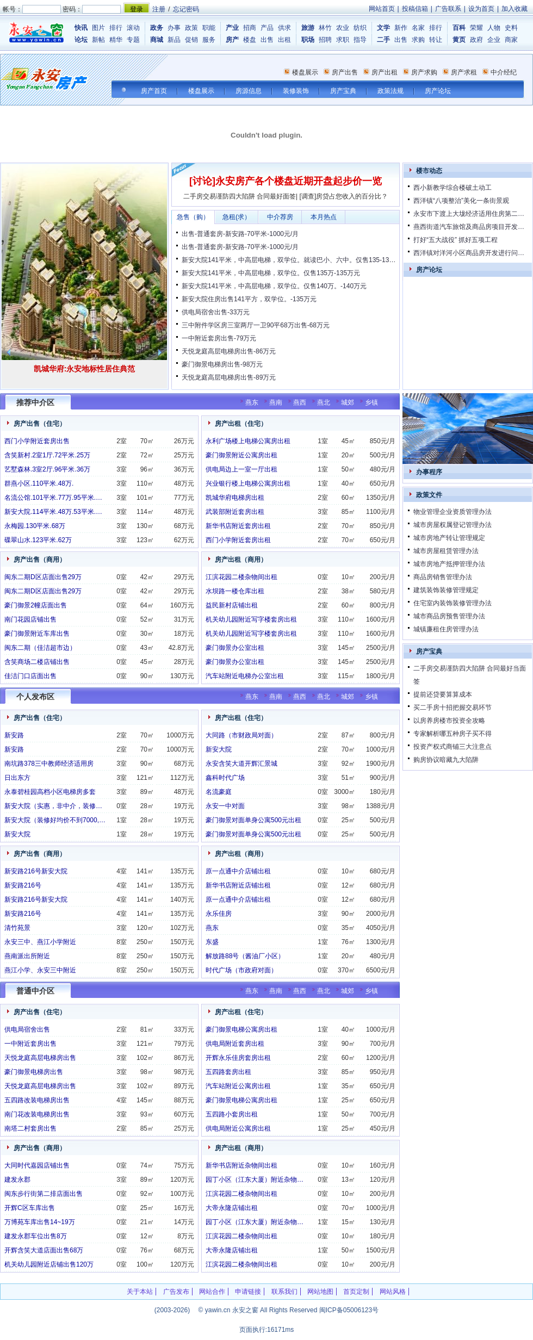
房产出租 (384, 72)
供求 (284, 28)
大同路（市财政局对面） (241, 735)
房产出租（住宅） (241, 423)
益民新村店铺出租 (232, 605)
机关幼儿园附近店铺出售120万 (49, 1264)
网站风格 (393, 1291)
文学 (383, 28)
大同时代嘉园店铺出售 (37, 1165)
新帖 (98, 40)
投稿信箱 (415, 9)
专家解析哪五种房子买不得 (452, 733)
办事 (174, 28)
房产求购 (424, 72)
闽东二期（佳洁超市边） (40, 648)
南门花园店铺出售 (30, 619)
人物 (493, 28)
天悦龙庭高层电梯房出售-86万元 (229, 351)
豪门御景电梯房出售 (33, 1072)
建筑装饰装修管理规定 (446, 590)
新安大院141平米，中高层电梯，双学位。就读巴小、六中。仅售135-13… (288, 260)
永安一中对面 (225, 806)
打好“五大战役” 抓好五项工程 (455, 240)
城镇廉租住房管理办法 (446, 629)
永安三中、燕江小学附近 (40, 942)
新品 (174, 40)
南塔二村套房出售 (30, 1128)
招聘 (325, 40)
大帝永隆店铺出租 (232, 1208)
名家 (418, 28)
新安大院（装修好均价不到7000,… (55, 820)
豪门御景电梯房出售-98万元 (222, 364)
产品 (267, 28)
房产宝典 (343, 91)
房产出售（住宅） (40, 423)
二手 (383, 40)
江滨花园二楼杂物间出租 (241, 577)
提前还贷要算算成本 (442, 694)
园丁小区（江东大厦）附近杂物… (254, 1179)
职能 (208, 28)
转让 (435, 40)
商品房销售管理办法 (442, 577)
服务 (208, 40)
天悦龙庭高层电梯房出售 (40, 1058)
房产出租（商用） (241, 559)
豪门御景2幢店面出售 (35, 605)
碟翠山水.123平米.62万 (38, 540)
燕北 (323, 402)
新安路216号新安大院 (35, 871)
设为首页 (481, 9)
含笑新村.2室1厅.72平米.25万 (47, 455)
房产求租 (464, 72)
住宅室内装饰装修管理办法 (452, 603)
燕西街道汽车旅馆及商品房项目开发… (468, 227)
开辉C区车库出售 (29, 1208)
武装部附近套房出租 (235, 512)
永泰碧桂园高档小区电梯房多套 (50, 792)
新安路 (14, 735)
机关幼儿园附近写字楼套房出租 (251, 619)
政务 (156, 28)
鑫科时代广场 (225, 777)
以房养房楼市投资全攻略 (449, 720)
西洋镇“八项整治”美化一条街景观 (461, 200)
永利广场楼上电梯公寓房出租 (248, 441)
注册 (158, 9)
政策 (191, 28)
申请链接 (248, 1291)
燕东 (251, 402)
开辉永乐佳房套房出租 (238, 1058)
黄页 (459, 40)
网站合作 (212, 1291)
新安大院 (17, 834)
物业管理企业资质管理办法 (452, 512)
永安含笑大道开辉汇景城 (241, 763)
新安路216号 (22, 885)
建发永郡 (17, 1179)
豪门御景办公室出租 (235, 648)
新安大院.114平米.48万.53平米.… (53, 512)
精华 (115, 40)
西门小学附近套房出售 (37, 441)
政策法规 (390, 91)
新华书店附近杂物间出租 (241, 1165)
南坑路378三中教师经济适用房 (49, 763)
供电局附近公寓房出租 (238, 1128)
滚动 (133, 28)
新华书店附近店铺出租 (238, 885)
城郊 (347, 402)
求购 (418, 40)
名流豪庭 (219, 792)
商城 (156, 40)
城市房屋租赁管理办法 (446, 551)
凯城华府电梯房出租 (235, 497)
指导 (360, 40)
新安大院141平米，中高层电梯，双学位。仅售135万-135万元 (271, 273)
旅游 (307, 28)
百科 (459, 28)
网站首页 (382, 9)
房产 (232, 40)
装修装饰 (296, 91)
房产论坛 (438, 91)
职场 (307, 40)
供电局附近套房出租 (235, 1043)
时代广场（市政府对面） (241, 970)
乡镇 (371, 402)
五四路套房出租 (228, 1072)
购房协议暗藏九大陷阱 (446, 760)
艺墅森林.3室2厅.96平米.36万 (47, 469)
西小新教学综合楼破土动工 (452, 187)
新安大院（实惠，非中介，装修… (53, 806)
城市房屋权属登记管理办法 (452, 525)
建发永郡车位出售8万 (35, 1236)
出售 (267, 40)
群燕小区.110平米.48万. (38, 483)
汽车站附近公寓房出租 (238, 1086)
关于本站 (140, 1291)
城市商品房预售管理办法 (449, 616)
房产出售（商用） (40, 559)
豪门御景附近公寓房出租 (241, 455)
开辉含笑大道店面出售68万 (43, 1250)
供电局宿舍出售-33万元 (216, 312)
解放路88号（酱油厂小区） (245, 956)
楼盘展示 (305, 72)
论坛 (81, 40)
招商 (249, 28)
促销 (191, 40)
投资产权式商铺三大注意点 (452, 746)
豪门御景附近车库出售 (37, 633)
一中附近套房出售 (30, 1043)
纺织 (360, 28)
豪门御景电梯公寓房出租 (241, 1029)
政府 (476, 40)
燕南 (275, 402)
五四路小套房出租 (232, 1114)
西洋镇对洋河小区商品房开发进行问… (468, 253)
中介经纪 (504, 72)
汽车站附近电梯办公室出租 (245, 676)
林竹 (325, 28)
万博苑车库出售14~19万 (39, 1222)
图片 (98, 28)
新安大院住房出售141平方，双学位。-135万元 (249, 299)
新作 (400, 28)
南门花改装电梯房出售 (37, 1114)
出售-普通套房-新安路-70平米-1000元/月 (240, 234)
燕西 (299, 402)
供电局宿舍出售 (27, 1029)
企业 (493, 40)
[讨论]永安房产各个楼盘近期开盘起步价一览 (285, 181)
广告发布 (176, 1291)
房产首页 (154, 91)
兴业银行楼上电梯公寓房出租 (248, 483)
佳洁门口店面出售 (30, 676)
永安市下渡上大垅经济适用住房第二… (468, 214)
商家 (511, 40)
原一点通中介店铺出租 (238, 871)
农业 (342, 28)
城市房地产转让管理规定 (449, 538)
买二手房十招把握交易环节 (452, 707)
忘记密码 (186, 9)
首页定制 (356, 1291)
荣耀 (476, 28)
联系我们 (284, 1291)
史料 (511, 28)
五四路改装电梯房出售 (37, 1100)
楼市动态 (429, 171)
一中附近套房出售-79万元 (219, 338)
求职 (342, 40)
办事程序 (429, 472)
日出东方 (17, 777)
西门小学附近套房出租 (238, 540)
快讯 (81, 28)
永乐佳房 (219, 913)
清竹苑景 (17, 928)
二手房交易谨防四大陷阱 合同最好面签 (239, 196)
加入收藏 (514, 9)
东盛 (212, 942)
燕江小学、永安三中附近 (40, 970)
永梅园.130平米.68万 (34, 526)
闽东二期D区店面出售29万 (43, 577)
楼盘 (249, 40)
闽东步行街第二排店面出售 (43, 1194)
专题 (133, 40)
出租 (284, 40)
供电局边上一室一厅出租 (241, 469)
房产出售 (345, 72)
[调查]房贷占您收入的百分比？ (344, 196)
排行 (115, 28)
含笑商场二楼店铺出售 (37, 662)
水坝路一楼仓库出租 (235, 591)
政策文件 (429, 495)
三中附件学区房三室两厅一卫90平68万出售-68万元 (256, 325)
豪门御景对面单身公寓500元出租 (253, 820)
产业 (232, 28)
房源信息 (248, 91)
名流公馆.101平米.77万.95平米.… (53, 497)
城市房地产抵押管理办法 (449, 564)
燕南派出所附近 (27, 956)
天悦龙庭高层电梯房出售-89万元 (229, 377)
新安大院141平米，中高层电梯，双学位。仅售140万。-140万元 (274, 286)
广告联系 (448, 9)
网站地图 (320, 1291)
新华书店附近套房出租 (238, 526)
